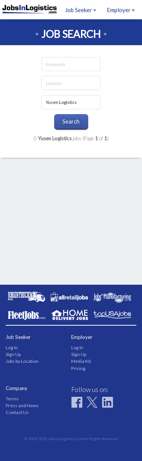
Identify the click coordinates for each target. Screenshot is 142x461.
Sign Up (13, 354)
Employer (121, 9)
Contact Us (17, 412)
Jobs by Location (22, 361)
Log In (12, 347)
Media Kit (81, 361)
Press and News (22, 405)
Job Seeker (80, 9)
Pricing (78, 368)
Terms (12, 398)
